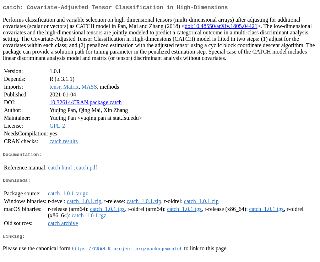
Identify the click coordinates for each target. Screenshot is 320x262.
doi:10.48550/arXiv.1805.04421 (221, 27)
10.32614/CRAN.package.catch (85, 104)
